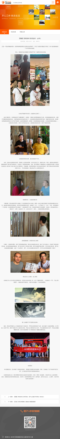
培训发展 (13, 32)
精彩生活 (4, 32)
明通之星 (22, 32)
